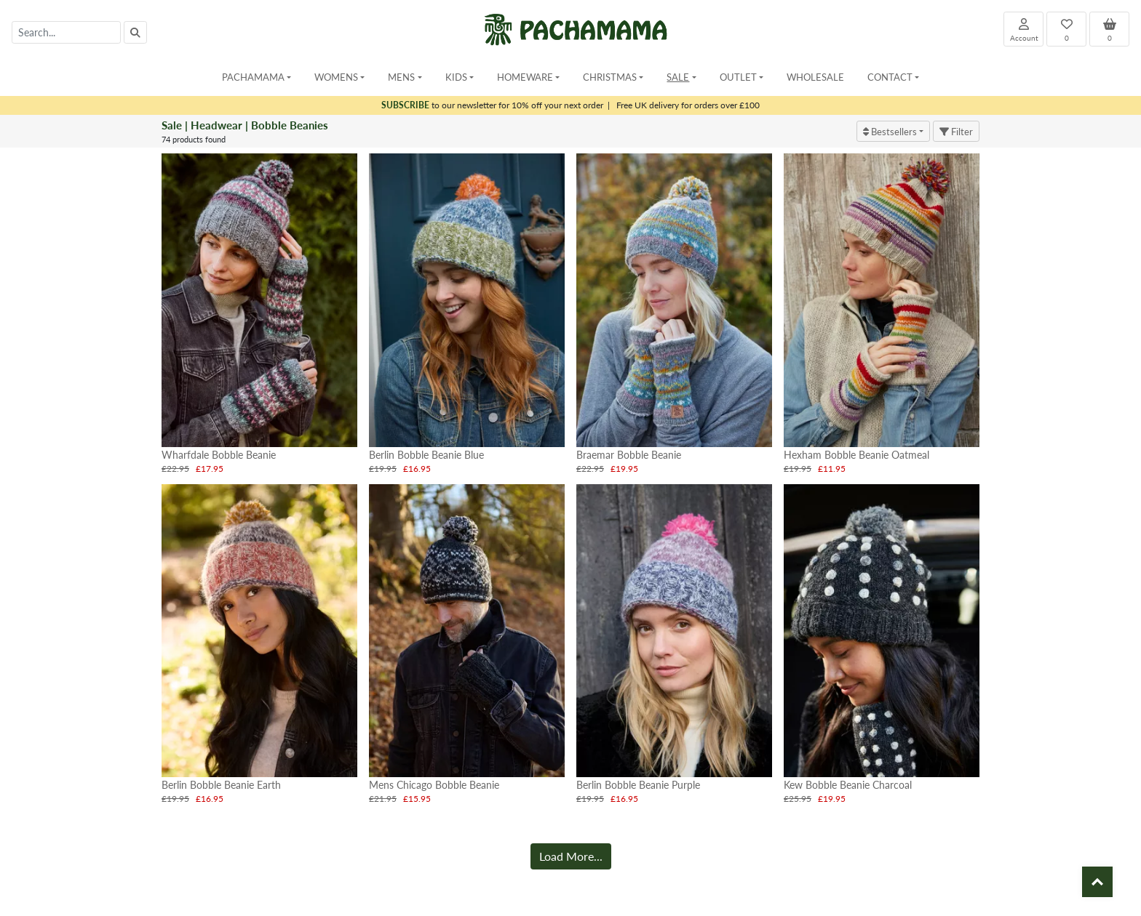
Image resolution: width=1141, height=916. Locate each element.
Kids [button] (456, 77)
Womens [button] (336, 77)
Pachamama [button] (253, 77)
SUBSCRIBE (405, 105)
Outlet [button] (738, 77)
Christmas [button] (610, 77)
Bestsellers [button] (890, 131)
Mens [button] (401, 77)
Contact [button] (890, 77)
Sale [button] (678, 77)
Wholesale (815, 77)
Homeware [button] (525, 77)
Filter (956, 131)
